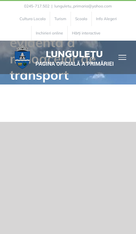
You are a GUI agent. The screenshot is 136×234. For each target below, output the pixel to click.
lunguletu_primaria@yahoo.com (83, 6)
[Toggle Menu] (122, 57)
